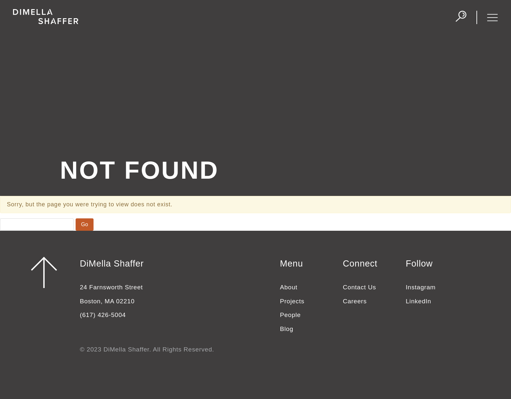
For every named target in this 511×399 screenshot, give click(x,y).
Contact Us (359, 287)
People (290, 314)
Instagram (421, 287)
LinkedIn (418, 301)
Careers (355, 301)
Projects (292, 301)
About (289, 287)
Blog (286, 328)
